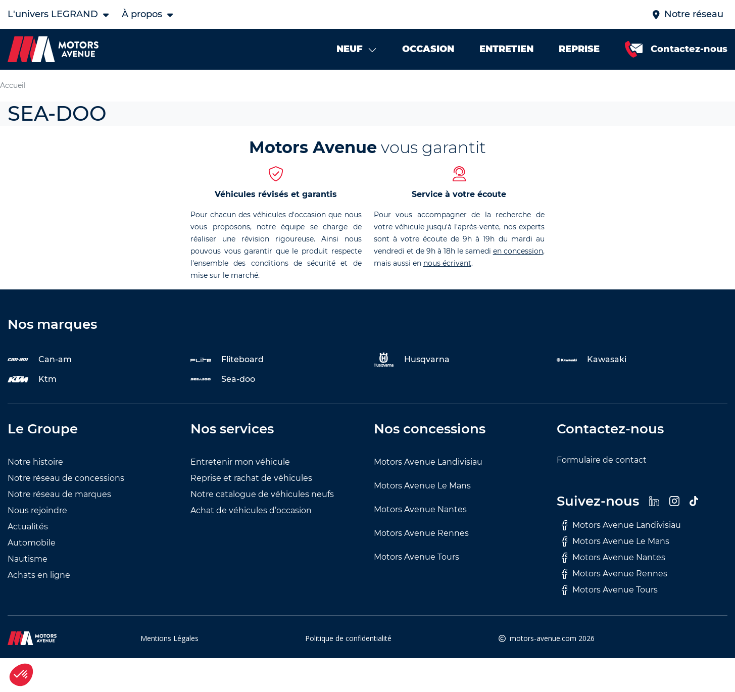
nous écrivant (447, 263)
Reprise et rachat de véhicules (251, 478)
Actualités (28, 526)
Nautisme (27, 559)
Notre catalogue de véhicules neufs (262, 494)
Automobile (32, 543)
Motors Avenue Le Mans (422, 485)
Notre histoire (35, 462)
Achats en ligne (39, 575)
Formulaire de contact (602, 460)
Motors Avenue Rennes (421, 533)
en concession (518, 251)
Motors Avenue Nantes (420, 509)
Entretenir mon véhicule (240, 462)
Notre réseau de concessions (66, 478)
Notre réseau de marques (59, 494)
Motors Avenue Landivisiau (428, 462)
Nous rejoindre (37, 510)
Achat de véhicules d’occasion (251, 510)
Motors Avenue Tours (416, 557)
